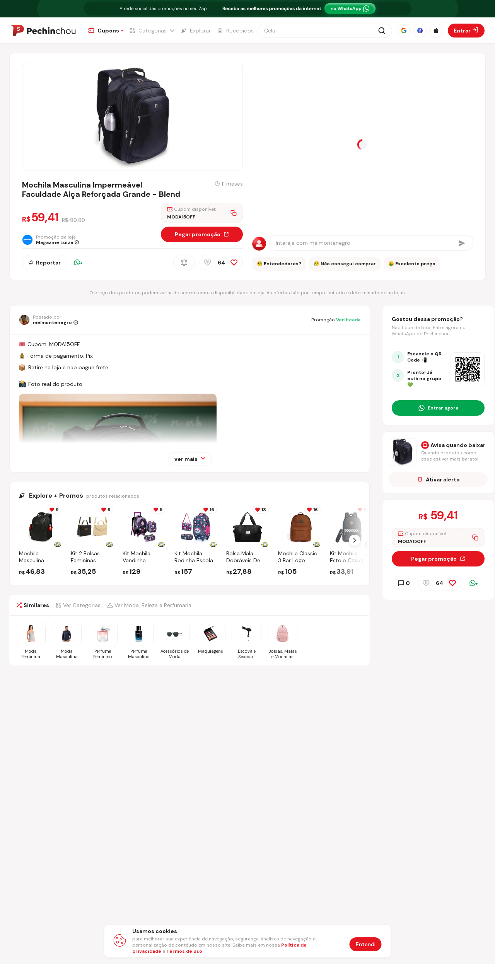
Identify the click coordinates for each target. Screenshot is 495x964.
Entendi (366, 944)
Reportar (45, 262)
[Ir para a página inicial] (43, 31)
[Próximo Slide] (354, 540)
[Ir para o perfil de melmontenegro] (48, 319)
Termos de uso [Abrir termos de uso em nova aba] (184, 951)
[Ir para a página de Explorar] (196, 30)
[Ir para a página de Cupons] (105, 30)
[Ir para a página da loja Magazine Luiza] (53, 239)
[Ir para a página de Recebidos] (235, 30)
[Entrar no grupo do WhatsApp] (438, 408)
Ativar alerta (438, 479)
